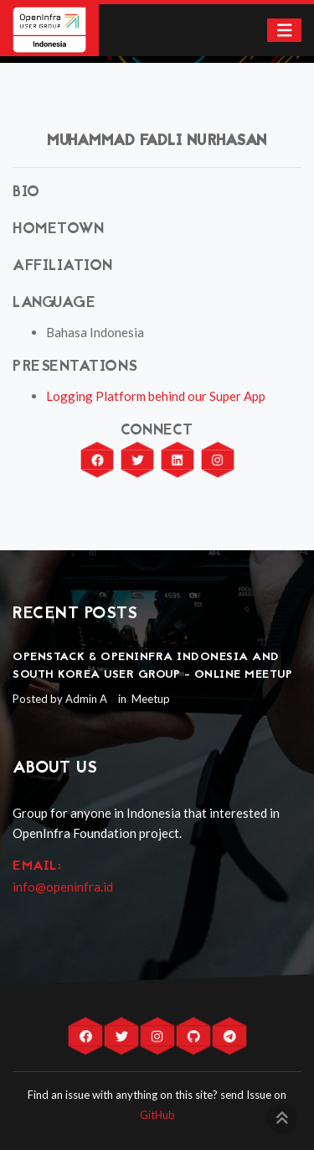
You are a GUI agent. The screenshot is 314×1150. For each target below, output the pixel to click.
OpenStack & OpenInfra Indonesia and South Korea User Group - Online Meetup (152, 666)
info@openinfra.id (63, 886)
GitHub (157, 1114)
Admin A (86, 698)
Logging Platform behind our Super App (155, 395)
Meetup (149, 698)
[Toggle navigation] (284, 30)
